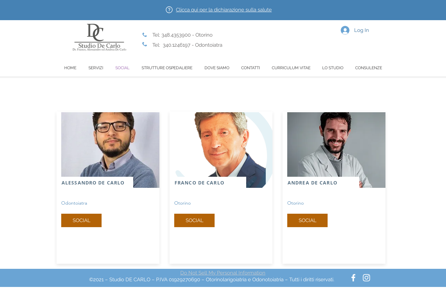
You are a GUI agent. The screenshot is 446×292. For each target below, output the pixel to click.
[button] (224, 10)
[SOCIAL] (81, 220)
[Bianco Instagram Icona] (366, 278)
